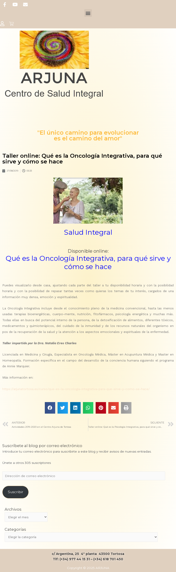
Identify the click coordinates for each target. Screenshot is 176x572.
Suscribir (15, 492)
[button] (88, 13)
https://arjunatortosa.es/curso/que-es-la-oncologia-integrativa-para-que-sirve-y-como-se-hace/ (76, 389)
